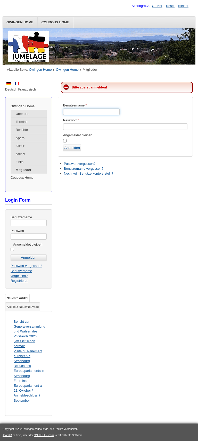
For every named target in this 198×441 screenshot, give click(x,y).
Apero (20, 138)
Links (19, 162)
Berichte (22, 130)
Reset (170, 6)
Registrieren (19, 281)
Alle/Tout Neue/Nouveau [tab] (23, 306)
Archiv (20, 154)
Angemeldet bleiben (27, 244)
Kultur (20, 146)
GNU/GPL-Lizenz (44, 435)
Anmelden (72, 148)
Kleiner (183, 6)
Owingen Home (20, 22)
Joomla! (7, 435)
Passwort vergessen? (26, 266)
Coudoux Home (55, 22)
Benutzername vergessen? (83, 168)
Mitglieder (23, 170)
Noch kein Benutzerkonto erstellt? (88, 173)
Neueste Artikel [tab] (17, 298)
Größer (157, 6)
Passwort (17, 231)
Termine (22, 122)
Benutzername (21, 217)
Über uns (22, 114)
